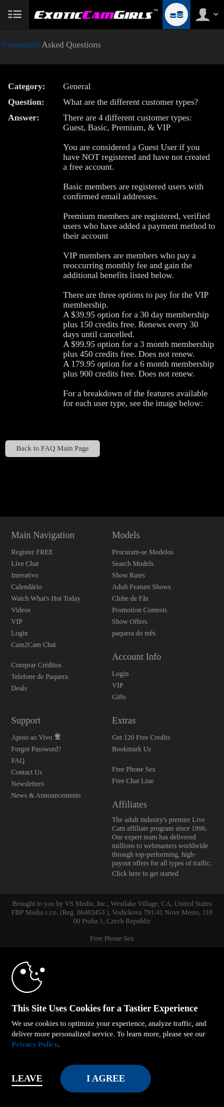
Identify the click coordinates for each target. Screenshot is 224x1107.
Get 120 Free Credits (141, 737)
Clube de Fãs (130, 598)
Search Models (133, 564)
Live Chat (25, 564)
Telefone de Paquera (39, 677)
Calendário (26, 587)
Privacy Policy (35, 1044)
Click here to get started (145, 873)
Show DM (0, 473)
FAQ (17, 761)
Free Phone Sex (134, 769)
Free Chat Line (133, 781)
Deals (19, 688)
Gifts (119, 697)
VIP (16, 622)
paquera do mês (134, 633)
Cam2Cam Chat (33, 645)
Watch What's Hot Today (46, 598)
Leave (27, 1078)
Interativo (24, 575)
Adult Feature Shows (141, 587)
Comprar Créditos (36, 665)
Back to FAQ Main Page (52, 448)
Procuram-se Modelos (143, 552)
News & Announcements (46, 795)
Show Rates (128, 575)
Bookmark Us (131, 749)
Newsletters (27, 784)
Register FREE (32, 552)
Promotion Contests (139, 610)
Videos (20, 610)
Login (19, 633)
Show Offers (129, 622)
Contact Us (26, 772)
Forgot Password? (36, 749)
